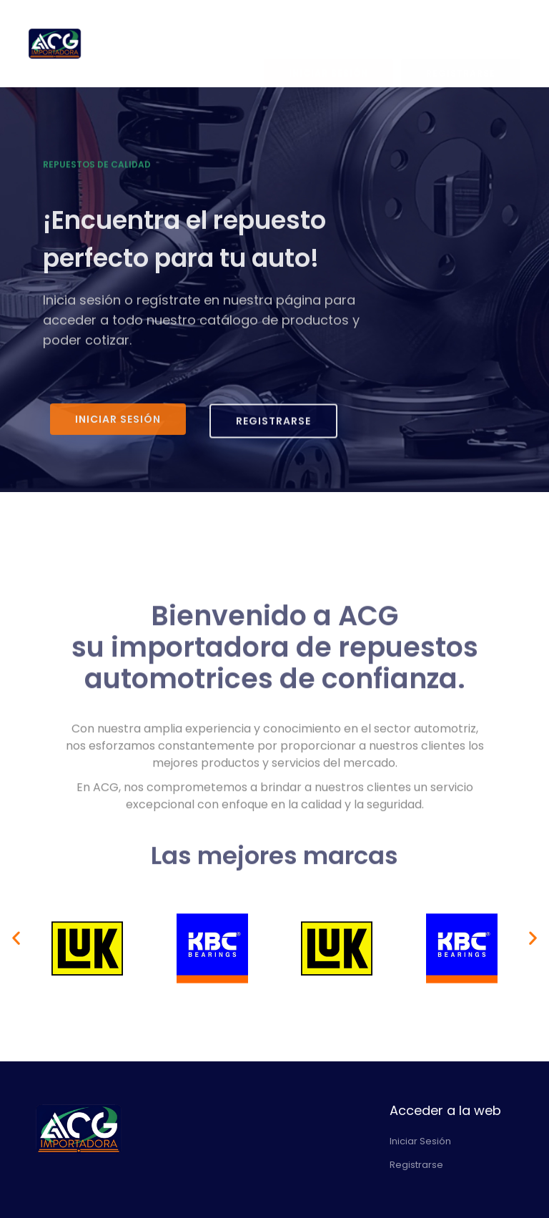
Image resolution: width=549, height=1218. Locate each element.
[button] (16, 938)
